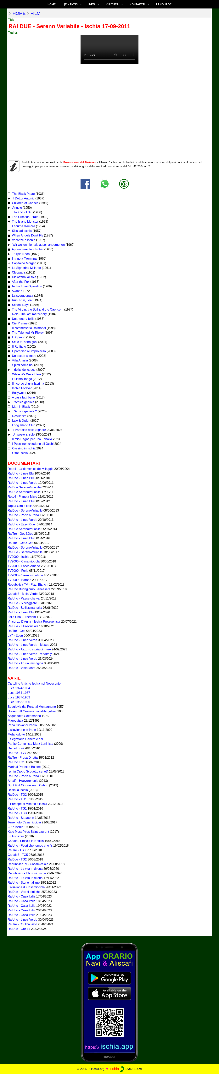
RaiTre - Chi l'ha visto (22, 924)
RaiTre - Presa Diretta (23, 757)
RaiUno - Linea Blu (21, 473)
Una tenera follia (22, 318)
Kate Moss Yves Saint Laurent (28, 831)
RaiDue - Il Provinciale (23, 626)
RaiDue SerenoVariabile (24, 487)
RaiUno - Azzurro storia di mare (29, 649)
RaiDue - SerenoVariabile (25, 510)
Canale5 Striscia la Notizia (26, 841)
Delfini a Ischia (18, 790)
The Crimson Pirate (24, 217)
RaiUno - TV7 (17, 753)
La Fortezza (16, 836)
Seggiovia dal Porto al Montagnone (32, 706)
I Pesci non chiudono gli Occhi (32, 443)
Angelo (17, 207)
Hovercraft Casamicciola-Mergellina (32, 711)
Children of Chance (24, 203)
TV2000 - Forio (18, 570)
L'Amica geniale (23, 402)
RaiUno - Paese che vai (24, 598)
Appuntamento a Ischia (27, 249)
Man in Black (20, 406)
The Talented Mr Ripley (27, 332)
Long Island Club (23, 425)
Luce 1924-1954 (19, 688)
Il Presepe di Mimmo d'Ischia (27, 804)
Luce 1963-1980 (19, 702)
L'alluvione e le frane (22, 729)
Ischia (114, 1069)
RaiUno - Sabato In (21, 817)
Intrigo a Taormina (23, 258)
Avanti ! (16, 291)
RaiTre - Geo (16, 630)
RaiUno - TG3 (17, 813)
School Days (20, 304)
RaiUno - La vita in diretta (25, 868)
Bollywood (18, 392)
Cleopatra (18, 272)
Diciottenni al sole (23, 277)
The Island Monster (24, 221)
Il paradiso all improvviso (28, 351)
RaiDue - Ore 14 (19, 928)
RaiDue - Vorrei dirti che (24, 891)
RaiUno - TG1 (17, 799)
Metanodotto (16, 734)
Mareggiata (15, 720)
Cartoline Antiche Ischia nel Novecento (34, 683)
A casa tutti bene (23, 397)
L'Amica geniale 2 (24, 411)
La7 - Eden (15, 635)
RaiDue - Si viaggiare (22, 603)
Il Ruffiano (18, 346)
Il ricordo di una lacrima (27, 383)
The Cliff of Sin (21, 212)
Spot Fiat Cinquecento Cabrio (28, 785)
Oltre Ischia (19, 453)
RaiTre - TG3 (16, 850)
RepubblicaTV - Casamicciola (28, 864)
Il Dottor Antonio (23, 198)
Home (52, 4)
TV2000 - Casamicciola (24, 561)
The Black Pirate (23, 193)
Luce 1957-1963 (19, 697)
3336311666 (131, 1069)
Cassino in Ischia (23, 448)
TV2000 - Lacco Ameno (24, 566)
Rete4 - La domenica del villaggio (30, 468)
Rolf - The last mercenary (29, 314)
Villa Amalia (19, 360)
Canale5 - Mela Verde (23, 593)
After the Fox (20, 281)
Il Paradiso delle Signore (29, 429)
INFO (91, 4)
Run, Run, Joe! (21, 300)
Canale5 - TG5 (18, 854)
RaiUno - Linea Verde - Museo (28, 644)
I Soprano (18, 337)
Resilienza (18, 416)
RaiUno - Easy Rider (22, 524)
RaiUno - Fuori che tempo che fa (30, 845)
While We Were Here (26, 374)
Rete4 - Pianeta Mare (22, 496)
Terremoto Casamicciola (24, 822)
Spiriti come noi (22, 365)
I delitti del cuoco (24, 369)
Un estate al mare (23, 355)
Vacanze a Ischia (23, 240)
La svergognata (22, 295)
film (35, 13)
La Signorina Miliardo (26, 267)
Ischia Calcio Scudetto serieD (28, 771)
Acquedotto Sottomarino (24, 716)
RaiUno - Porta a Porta (23, 515)
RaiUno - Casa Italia (21, 896)
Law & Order (20, 420)
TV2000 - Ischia (18, 556)
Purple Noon (21, 254)
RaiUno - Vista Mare (22, 668)
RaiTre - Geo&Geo (20, 533)
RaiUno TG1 (16, 762)
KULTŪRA (112, 4)
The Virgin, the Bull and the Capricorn (37, 309)
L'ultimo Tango (21, 379)
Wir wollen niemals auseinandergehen (38, 244)
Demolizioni (16, 748)
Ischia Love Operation (26, 286)
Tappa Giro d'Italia (20, 505)
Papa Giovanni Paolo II (23, 725)
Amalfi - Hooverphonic (23, 780)
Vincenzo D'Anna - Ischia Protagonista (34, 621)
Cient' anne (19, 323)
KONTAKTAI (137, 4)
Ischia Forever (21, 388)
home (19, 13)
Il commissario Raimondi (28, 328)
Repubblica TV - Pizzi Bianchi (28, 584)
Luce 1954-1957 (19, 692)
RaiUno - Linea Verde (22, 482)
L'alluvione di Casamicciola (26, 887)
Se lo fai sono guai (24, 342)
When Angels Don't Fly (27, 235)
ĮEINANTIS (70, 4)
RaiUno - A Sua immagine (25, 663)
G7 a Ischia (15, 827)
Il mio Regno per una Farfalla (31, 439)
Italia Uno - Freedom (22, 617)
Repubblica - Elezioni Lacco (27, 873)
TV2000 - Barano (19, 580)
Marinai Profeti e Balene (24, 766)
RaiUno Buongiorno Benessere (29, 589)
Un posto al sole (23, 434)
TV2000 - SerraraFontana (25, 575)
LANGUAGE (163, 4)
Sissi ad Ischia (21, 230)
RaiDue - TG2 (17, 794)
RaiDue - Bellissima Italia (25, 607)
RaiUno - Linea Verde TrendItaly (30, 654)
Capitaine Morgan (23, 263)
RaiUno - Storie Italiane (24, 882)
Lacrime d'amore (23, 226)
